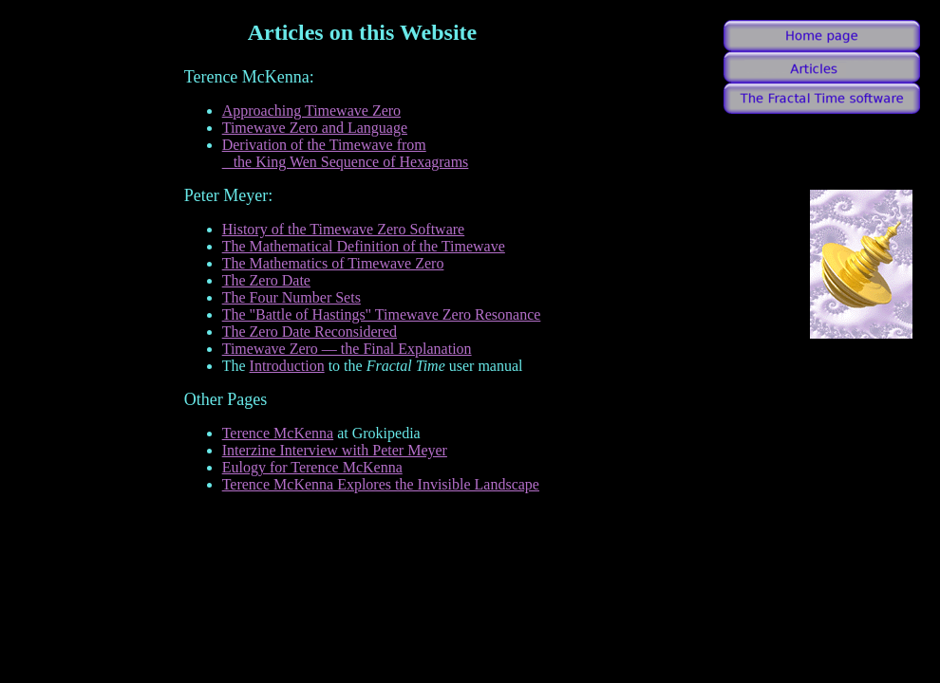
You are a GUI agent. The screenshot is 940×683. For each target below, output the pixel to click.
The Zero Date (266, 280)
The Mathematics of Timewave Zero (333, 263)
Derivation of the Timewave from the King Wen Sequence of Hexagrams (345, 153)
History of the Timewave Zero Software (343, 229)
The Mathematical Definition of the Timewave (363, 246)
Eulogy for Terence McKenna (312, 467)
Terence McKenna (277, 433)
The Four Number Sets (291, 297)
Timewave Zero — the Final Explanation (347, 349)
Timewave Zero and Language (314, 128)
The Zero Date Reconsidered (309, 331)
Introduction (287, 366)
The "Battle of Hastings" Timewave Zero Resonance (381, 314)
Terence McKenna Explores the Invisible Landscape (380, 484)
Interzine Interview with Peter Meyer (334, 450)
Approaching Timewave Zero (311, 110)
